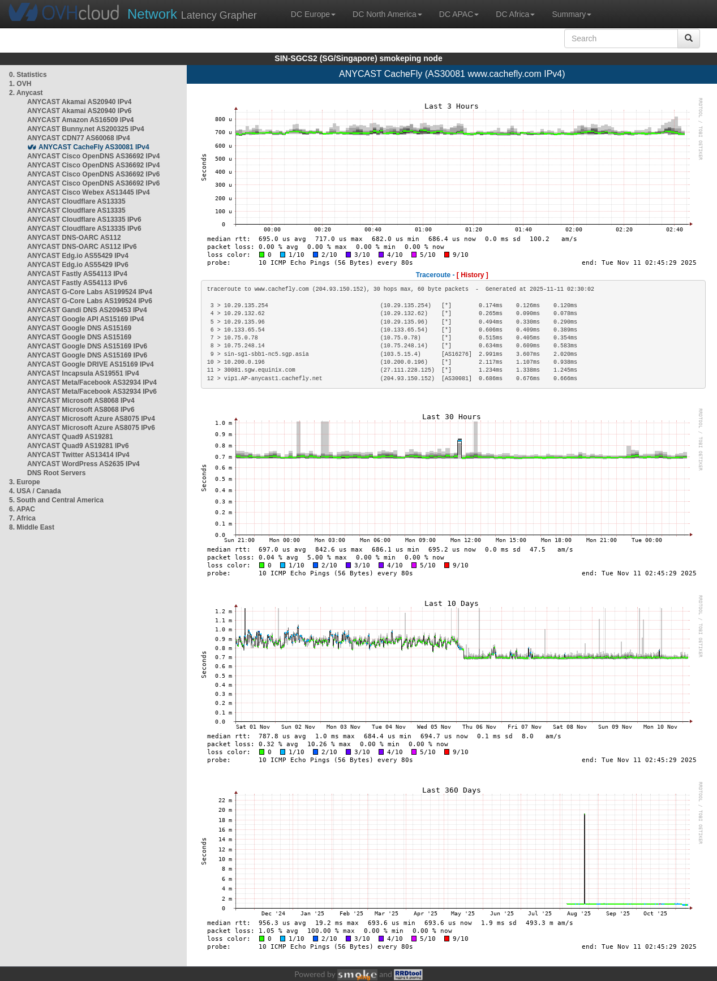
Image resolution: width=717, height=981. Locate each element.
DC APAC (459, 14)
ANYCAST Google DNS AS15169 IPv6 (87, 346)
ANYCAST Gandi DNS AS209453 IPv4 (87, 310)
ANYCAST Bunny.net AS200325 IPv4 (85, 129)
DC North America (387, 14)
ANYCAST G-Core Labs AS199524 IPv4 (89, 292)
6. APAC (22, 509)
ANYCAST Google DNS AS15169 (79, 328)
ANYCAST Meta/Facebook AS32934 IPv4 (92, 382)
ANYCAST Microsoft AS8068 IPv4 (81, 401)
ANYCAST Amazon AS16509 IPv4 (80, 120)
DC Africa (515, 14)
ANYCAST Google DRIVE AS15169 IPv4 (90, 364)
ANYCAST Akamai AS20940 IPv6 (79, 111)
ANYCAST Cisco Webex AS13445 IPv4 (88, 192)
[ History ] (472, 275)
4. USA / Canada (35, 491)
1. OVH (20, 84)
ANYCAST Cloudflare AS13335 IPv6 (84, 219)
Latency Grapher (192, 13)
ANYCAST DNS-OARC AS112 (74, 238)
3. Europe (24, 482)
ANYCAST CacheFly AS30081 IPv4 (93, 147)
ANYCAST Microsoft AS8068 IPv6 (81, 410)
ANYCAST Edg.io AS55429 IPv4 (77, 256)
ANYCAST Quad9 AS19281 (70, 437)
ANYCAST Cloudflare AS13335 (76, 201)
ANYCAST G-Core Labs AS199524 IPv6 (89, 301)
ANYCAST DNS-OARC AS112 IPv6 (82, 247)
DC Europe (313, 14)
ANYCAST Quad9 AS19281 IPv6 (78, 446)
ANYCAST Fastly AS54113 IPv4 (77, 274)
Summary (571, 14)
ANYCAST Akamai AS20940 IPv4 (79, 102)
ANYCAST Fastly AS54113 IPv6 (77, 283)
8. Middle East (31, 527)
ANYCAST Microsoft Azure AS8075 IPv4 (91, 419)
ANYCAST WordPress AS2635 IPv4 (83, 464)
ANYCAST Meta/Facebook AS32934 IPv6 (92, 391)
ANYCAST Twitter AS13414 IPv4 (78, 455)
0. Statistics (28, 75)
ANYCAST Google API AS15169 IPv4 (85, 319)
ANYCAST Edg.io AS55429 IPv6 (77, 265)
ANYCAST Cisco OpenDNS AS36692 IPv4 (93, 156)
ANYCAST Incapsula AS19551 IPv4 (83, 373)
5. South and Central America (56, 500)
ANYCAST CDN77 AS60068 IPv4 (78, 138)
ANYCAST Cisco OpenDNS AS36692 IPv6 (93, 174)
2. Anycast (26, 93)
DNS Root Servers (56, 473)
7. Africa (22, 518)
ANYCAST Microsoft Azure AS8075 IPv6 (91, 428)
